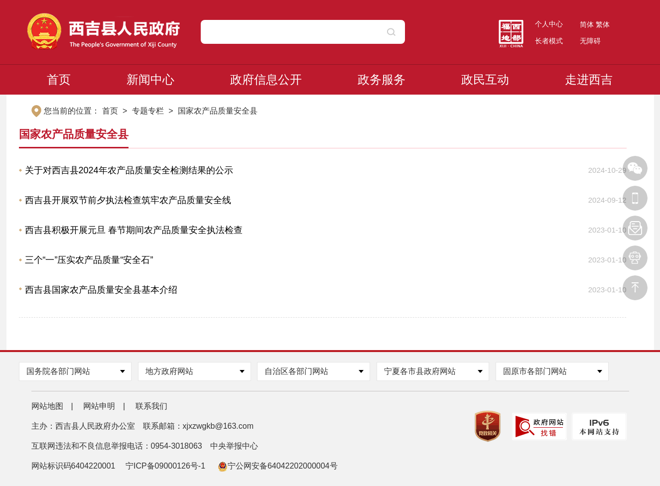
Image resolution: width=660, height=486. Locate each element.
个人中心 (549, 24)
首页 (59, 79)
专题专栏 (148, 111)
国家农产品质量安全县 (218, 111)
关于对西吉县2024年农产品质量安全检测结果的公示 (129, 170)
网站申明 (99, 406)
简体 (587, 24)
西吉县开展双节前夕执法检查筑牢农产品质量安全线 (128, 200)
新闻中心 (150, 79)
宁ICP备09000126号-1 (167, 466)
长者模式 (549, 41)
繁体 (603, 24)
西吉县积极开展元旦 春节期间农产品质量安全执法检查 (134, 230)
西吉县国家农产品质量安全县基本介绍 (101, 290)
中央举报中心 (234, 446)
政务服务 (381, 79)
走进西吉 (589, 79)
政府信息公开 (266, 79)
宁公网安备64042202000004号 (278, 466)
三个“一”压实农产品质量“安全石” (89, 260)
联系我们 (151, 406)
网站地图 (47, 406)
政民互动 (485, 79)
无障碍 (590, 41)
